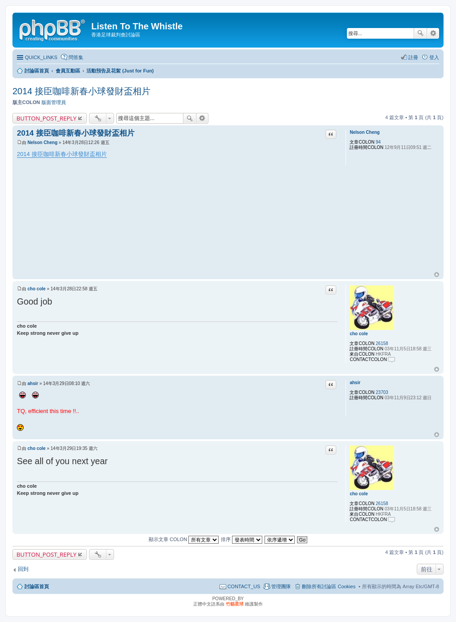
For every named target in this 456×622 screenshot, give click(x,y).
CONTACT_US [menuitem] (244, 586)
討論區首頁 (36, 586)
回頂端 (436, 275)
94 (378, 142)
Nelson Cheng (364, 132)
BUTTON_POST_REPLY (46, 118)
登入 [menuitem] (434, 57)
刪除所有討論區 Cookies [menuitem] (328, 586)
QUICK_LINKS (41, 57)
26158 (382, 343)
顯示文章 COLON (184, 539)
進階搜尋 (433, 33)
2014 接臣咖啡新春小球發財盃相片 (81, 91)
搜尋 (420, 33)
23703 (382, 392)
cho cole (359, 333)
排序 (241, 539)
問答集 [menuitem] (76, 57)
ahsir (355, 382)
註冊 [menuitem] (413, 57)
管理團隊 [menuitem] (281, 586)
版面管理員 (53, 102)
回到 (23, 569)
